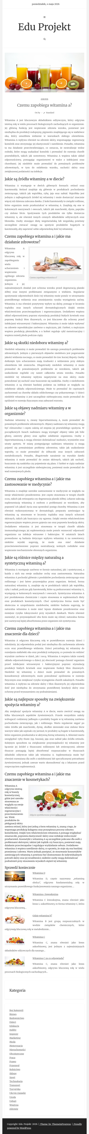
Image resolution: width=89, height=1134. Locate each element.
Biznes (13, 1014)
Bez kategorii (16, 1010)
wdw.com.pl (60, 815)
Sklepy (13, 1073)
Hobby (12, 1030)
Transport (14, 1085)
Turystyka (14, 1089)
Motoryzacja (16, 1045)
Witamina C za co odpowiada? (48, 958)
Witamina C (39, 937)
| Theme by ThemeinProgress (54, 1124)
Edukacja (14, 1026)
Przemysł (14, 1065)
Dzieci (12, 1022)
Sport (12, 1077)
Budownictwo (16, 1018)
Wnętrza (13, 1105)
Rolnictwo (14, 1069)
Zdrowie (44, 99)
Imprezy (13, 1034)
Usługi (12, 1101)
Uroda (12, 1097)
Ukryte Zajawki (17, 1093)
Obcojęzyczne (16, 1053)
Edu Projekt (44, 27)
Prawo (12, 1061)
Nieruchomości (17, 1049)
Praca (12, 1057)
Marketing (15, 1037)
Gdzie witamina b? (42, 915)
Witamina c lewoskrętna (45, 894)
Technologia (16, 1081)
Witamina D (39, 873)
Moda (12, 1041)
